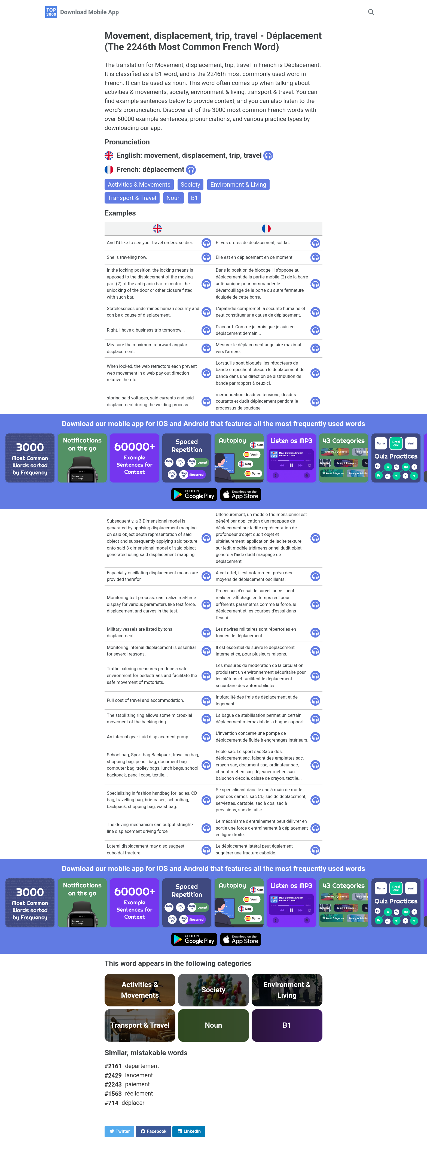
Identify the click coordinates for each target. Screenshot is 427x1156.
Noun (173, 198)
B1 (194, 198)
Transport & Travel (132, 198)
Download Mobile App (89, 12)
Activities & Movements (139, 184)
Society (190, 184)
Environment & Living (238, 184)
